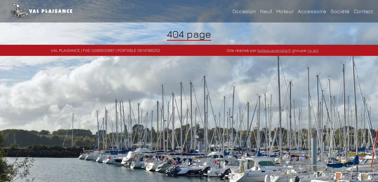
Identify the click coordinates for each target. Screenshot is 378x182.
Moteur (285, 11)
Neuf (266, 11)
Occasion (244, 11)
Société (340, 11)
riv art (313, 50)
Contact (363, 11)
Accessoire (312, 11)
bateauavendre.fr (274, 50)
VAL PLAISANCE (42, 11)
